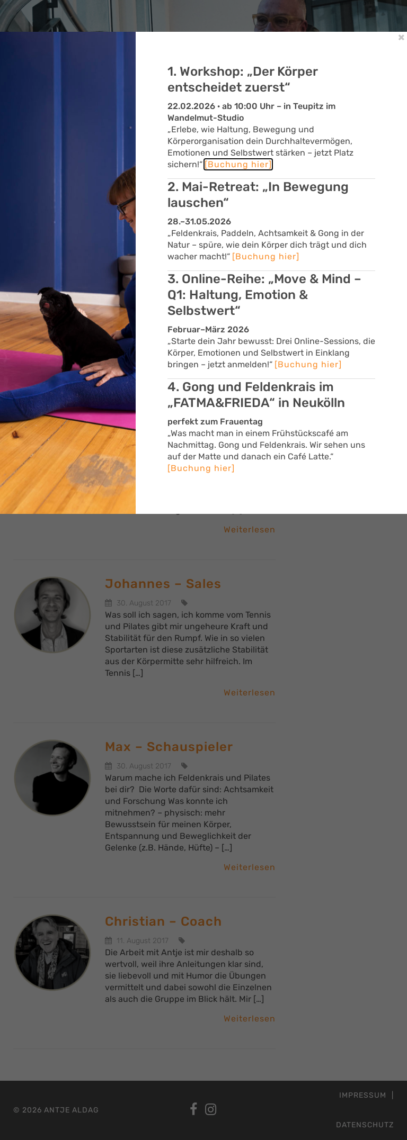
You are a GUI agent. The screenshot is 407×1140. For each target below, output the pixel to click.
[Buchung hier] (238, 164)
